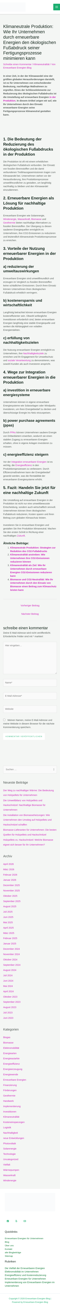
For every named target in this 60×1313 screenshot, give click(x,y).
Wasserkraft (24, 219)
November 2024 (11, 954)
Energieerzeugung (12, 1069)
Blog (7, 1242)
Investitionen (9, 1111)
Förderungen (9, 1090)
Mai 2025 (8, 922)
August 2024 (9, 970)
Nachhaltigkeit (10, 1133)
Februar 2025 (10, 938)
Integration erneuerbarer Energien (29, 462)
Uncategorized (10, 1159)
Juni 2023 (8, 1018)
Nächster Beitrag (30, 614)
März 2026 (8, 869)
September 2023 (11, 1002)
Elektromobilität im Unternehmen (22, 1271)
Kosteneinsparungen (14, 1122)
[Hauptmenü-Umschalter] (56, 7)
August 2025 (9, 906)
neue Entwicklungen (13, 1138)
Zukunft (21, 535)
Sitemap (9, 1256)
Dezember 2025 (11, 885)
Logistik (7, 1127)
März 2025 (8, 933)
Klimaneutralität (41, 64)
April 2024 (8, 991)
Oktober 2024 (10, 959)
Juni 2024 (8, 980)
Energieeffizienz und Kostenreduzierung (25, 1275)
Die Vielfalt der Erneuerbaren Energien (25, 1268)
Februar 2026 (10, 874)
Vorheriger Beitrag (30, 605)
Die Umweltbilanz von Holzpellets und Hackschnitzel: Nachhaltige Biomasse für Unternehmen (24, 805)
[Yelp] (16, 1221)
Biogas (6, 1037)
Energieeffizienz (23, 465)
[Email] (25, 1221)
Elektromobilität (11, 1048)
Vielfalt (6, 1164)
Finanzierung (10, 1085)
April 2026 (8, 864)
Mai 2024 (8, 986)
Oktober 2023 (10, 996)
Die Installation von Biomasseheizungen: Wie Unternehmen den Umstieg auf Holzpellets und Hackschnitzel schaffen (27, 820)
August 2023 (9, 1007)
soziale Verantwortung (19, 360)
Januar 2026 (9, 880)
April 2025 (8, 927)
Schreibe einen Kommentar (17, 64)
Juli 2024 (7, 975)
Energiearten (9, 1053)
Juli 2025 (7, 911)
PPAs (13, 432)
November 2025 (11, 890)
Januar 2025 (9, 943)
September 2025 (11, 901)
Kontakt (8, 1249)
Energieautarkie (11, 1058)
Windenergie (9, 219)
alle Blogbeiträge (13, 1252)
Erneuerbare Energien (14, 1080)
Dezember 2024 (11, 949)
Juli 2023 (7, 1012)
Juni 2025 (8, 917)
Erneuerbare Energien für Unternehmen (24, 1238)
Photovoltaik (9, 1143)
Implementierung (12, 1106)
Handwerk (8, 1101)
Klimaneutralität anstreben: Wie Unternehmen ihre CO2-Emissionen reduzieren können (29, 558)
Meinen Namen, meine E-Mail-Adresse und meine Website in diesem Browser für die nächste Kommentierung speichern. (28, 723)
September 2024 (11, 965)
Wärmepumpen (11, 1170)
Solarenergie (9, 1148)
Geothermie (9, 222)
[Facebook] (8, 1221)
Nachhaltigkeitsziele (33, 353)
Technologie (9, 1154)
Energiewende (10, 1074)
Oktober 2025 (10, 896)
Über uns (9, 1245)
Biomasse (36, 219)
